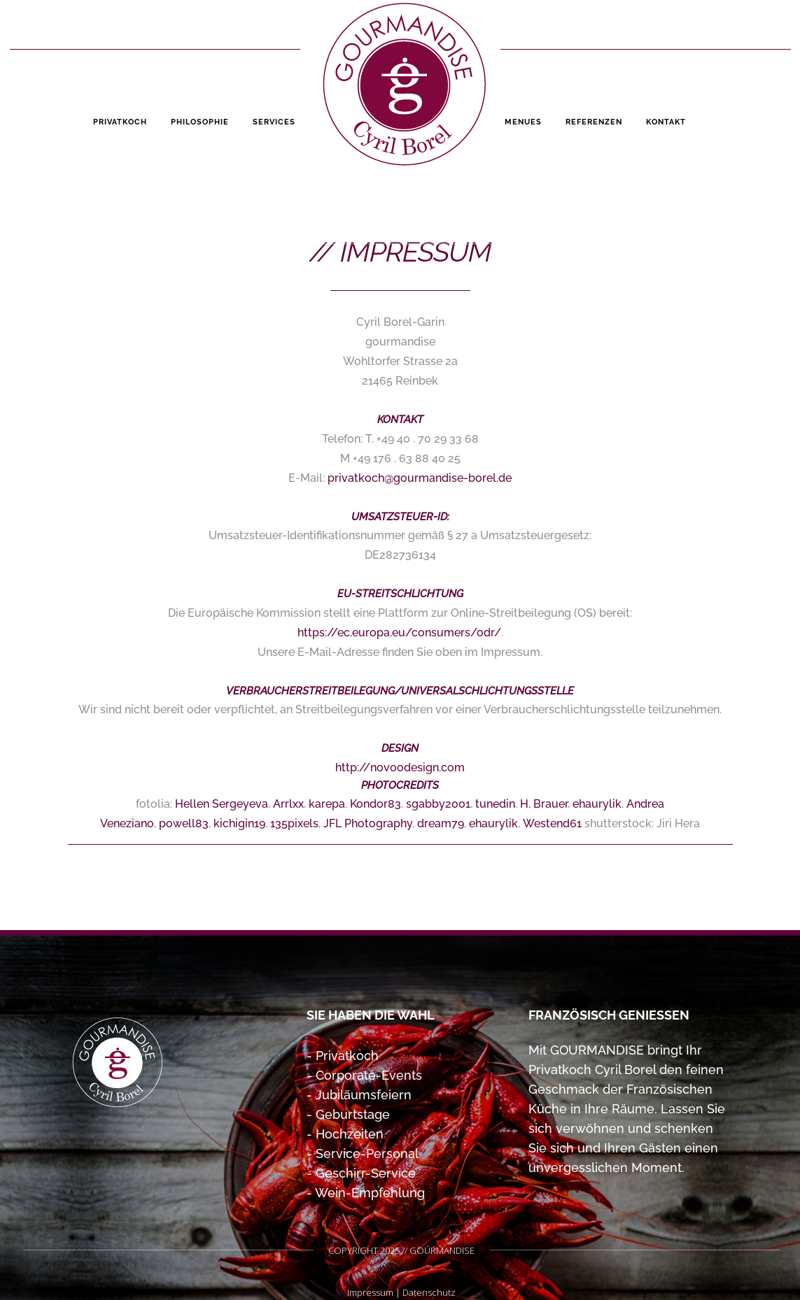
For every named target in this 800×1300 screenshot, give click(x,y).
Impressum (370, 1292)
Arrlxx (288, 803)
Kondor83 (375, 803)
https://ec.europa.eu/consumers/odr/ (399, 632)
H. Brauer (544, 803)
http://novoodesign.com (400, 767)
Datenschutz (429, 1292)
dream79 (440, 823)
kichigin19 (239, 823)
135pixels (294, 823)
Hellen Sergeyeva (221, 803)
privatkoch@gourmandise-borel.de (420, 478)
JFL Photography (367, 823)
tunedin (495, 803)
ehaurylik (597, 803)
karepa (327, 803)
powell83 (184, 823)
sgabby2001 (438, 803)
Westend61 (552, 823)
